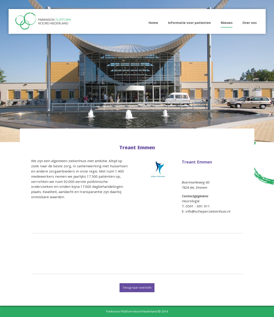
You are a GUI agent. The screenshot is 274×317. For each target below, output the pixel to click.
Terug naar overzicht (137, 287)
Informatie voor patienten (189, 23)
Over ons (249, 23)
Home (153, 23)
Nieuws (227, 23)
